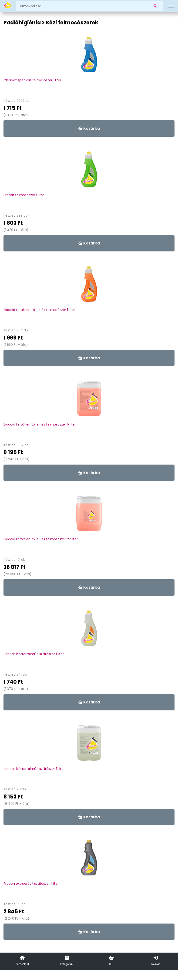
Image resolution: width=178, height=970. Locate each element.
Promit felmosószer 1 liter (23, 195)
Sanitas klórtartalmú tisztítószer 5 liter (34, 768)
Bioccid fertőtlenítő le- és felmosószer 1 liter (39, 309)
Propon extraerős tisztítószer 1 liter (31, 883)
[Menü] (171, 6)
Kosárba (89, 128)
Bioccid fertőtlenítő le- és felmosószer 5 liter (39, 424)
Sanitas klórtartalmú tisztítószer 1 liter (33, 654)
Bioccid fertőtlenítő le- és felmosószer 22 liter (40, 539)
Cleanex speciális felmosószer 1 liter (32, 80)
